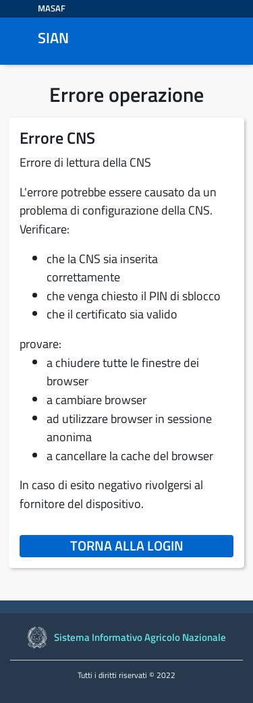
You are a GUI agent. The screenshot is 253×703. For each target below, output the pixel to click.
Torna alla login (151, 545)
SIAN (53, 38)
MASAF (51, 8)
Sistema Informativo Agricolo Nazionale (140, 637)
